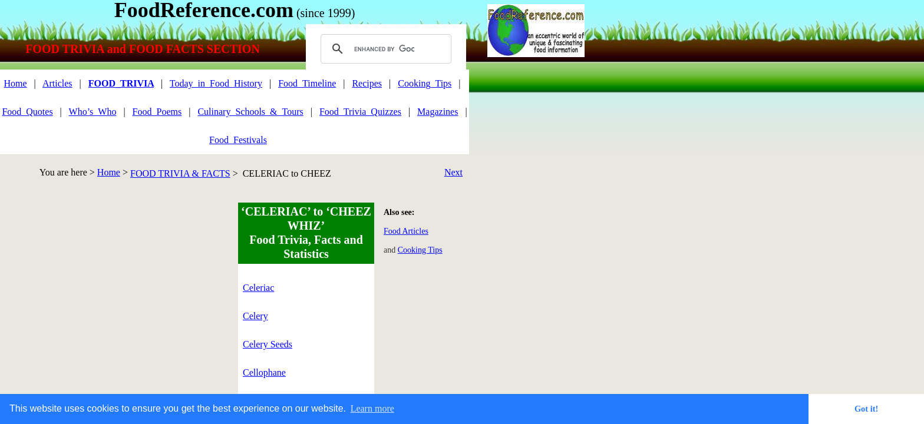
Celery (255, 316)
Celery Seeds (267, 344)
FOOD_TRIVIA (121, 83)
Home (108, 172)
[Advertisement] (101, 285)
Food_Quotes (27, 112)
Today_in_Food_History (216, 83)
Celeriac (258, 288)
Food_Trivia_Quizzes (360, 112)
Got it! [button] (866, 408)
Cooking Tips (420, 250)
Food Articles (406, 231)
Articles (57, 83)
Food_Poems (157, 112)
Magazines (437, 112)
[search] (384, 49)
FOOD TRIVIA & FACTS (180, 173)
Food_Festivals (238, 140)
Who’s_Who (93, 112)
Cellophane (264, 372)
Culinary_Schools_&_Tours (250, 112)
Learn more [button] (372, 408)
